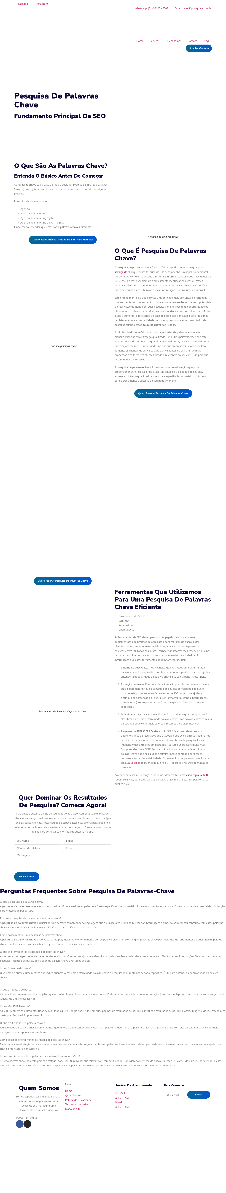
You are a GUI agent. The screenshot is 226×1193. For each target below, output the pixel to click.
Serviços (154, 41)
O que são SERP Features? (15, 1006)
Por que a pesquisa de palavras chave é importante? (30, 918)
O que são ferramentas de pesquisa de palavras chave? (32, 951)
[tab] (113, 902)
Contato (192, 41)
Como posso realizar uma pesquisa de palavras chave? (32, 935)
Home (140, 41)
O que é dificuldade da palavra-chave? (22, 1023)
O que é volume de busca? (15, 968)
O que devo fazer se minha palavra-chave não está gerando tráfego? (40, 1056)
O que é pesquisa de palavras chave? (21, 901)
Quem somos (173, 41)
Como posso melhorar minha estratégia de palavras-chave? (35, 1039)
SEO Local (131, 762)
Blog (206, 41)
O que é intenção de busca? (16, 989)
